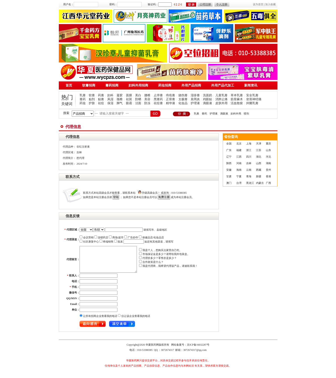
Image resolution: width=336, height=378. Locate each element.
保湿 (110, 103)
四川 (248, 156)
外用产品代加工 (222, 85)
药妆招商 (164, 85)
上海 (248, 143)
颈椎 (120, 99)
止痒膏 (158, 95)
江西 (239, 156)
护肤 (92, 103)
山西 (258, 163)
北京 (239, 143)
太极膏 (183, 99)
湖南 (268, 163)
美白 (138, 95)
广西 (268, 183)
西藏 (258, 169)
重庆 (268, 143)
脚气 (120, 103)
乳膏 (83, 95)
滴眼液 (207, 103)
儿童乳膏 (221, 95)
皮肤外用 (221, 103)
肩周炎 (195, 99)
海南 (239, 169)
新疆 (258, 176)
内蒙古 (260, 183)
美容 (147, 99)
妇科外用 (236, 113)
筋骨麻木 (237, 99)
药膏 (101, 95)
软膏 (92, 95)
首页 (69, 85)
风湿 (110, 99)
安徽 (229, 169)
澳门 (229, 183)
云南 (248, 169)
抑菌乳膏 (252, 103)
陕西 (229, 163)
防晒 (138, 99)
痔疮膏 (170, 95)
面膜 (129, 95)
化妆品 (183, 103)
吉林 (248, 163)
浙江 (248, 150)
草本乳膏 (237, 95)
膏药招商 (111, 85)
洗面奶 (207, 95)
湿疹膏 (195, 95)
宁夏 (239, 176)
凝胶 (120, 95)
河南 (239, 163)
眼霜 (129, 103)
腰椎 (147, 95)
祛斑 (129, 99)
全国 (229, 143)
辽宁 (229, 156)
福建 (239, 150)
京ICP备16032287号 (198, 350)
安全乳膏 (252, 95)
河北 (268, 156)
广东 (229, 150)
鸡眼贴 (207, 99)
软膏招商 (88, 85)
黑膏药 (158, 99)
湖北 (258, 156)
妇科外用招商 (138, 85)
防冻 (147, 103)
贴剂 (92, 99)
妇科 (110, 95)
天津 (258, 143)
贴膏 (101, 99)
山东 (268, 150)
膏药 (83, 99)
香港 (268, 176)
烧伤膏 (183, 95)
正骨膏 (170, 99)
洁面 (138, 103)
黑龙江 (250, 183)
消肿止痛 (221, 99)
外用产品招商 (191, 85)
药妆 (83, 103)
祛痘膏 (158, 103)
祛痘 (101, 103)
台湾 (239, 183)
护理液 (195, 103)
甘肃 (229, 176)
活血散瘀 (237, 103)
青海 (248, 176)
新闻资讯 (250, 85)
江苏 (258, 150)
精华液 (170, 103)
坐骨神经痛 (253, 99)
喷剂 (246, 113)
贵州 (268, 169)
